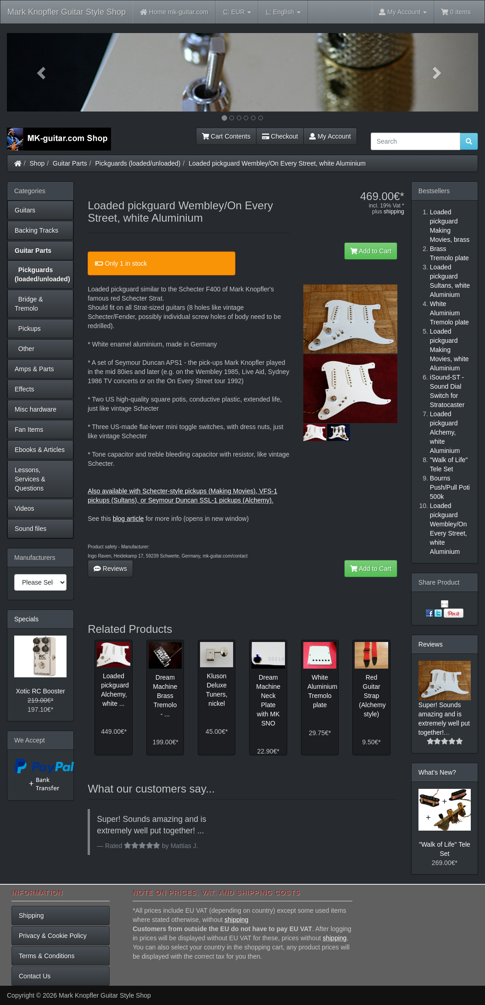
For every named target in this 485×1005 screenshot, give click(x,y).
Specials (26, 619)
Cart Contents (226, 136)
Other (24, 348)
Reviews (110, 568)
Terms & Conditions (46, 956)
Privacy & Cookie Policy (53, 935)
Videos (24, 508)
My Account (330, 136)
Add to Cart (370, 251)
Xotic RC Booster (40, 691)
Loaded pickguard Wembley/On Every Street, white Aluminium (277, 163)
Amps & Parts (34, 369)
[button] (42, 72)
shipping (394, 211)
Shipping (31, 915)
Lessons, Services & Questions (30, 479)
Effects (24, 389)
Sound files (30, 528)
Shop (37, 163)
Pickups (28, 328)
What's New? (437, 772)
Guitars (25, 210)
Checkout (280, 136)
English (283, 12)
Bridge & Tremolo (29, 304)
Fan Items (29, 429)
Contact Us (34, 976)
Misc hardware (35, 409)
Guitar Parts (70, 163)
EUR (237, 12)
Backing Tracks (36, 230)
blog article (128, 518)
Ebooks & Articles (40, 449)
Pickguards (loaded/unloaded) (138, 163)
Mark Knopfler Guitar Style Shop (66, 12)
